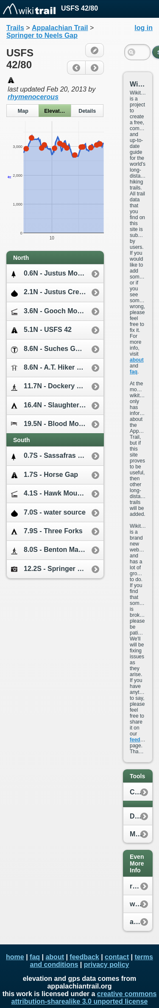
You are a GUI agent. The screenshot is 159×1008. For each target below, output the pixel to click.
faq (133, 372)
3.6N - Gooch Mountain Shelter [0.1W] (57, 311)
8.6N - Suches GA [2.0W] (56, 349)
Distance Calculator (141, 816)
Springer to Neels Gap (42, 35)
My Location (141, 834)
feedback (141, 740)
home (15, 957)
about (137, 360)
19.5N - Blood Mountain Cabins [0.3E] (57, 424)
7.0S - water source (48, 513)
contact (117, 957)
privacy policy (106, 964)
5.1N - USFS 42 (41, 330)
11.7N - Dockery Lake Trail (57, 386)
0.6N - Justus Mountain (54, 274)
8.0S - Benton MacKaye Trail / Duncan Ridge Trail (57, 550)
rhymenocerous (33, 96)
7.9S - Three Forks (47, 531)
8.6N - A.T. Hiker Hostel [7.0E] (57, 368)
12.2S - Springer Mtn (50, 568)
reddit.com (141, 886)
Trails (15, 27)
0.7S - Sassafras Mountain (57, 456)
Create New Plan (141, 792)
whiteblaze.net (141, 904)
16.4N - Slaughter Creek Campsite (57, 405)
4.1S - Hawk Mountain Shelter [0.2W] (57, 494)
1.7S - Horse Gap (44, 475)
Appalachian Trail (60, 27)
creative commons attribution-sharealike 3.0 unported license (84, 997)
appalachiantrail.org (141, 921)
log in (143, 27)
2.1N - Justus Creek (49, 292)
